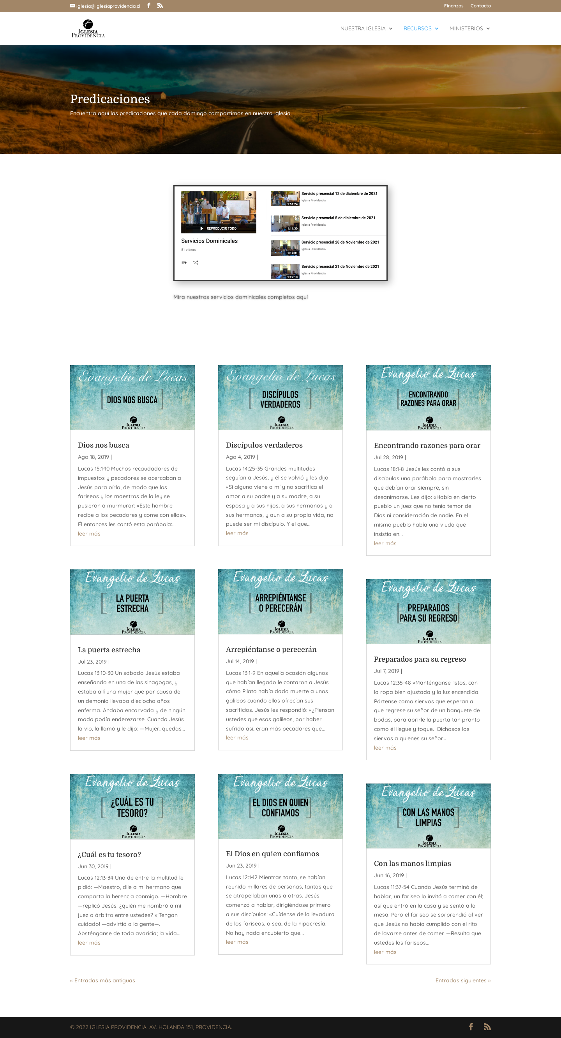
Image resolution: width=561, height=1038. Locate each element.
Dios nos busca (103, 445)
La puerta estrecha (109, 650)
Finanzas (454, 6)
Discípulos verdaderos (264, 445)
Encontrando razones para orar (427, 446)
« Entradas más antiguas (102, 980)
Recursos (418, 29)
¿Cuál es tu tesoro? (109, 855)
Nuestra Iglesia (363, 29)
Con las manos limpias (412, 864)
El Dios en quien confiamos (272, 854)
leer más (89, 533)
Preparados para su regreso (420, 659)
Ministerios (466, 29)
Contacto (481, 6)
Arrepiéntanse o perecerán (271, 649)
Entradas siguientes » (463, 980)
